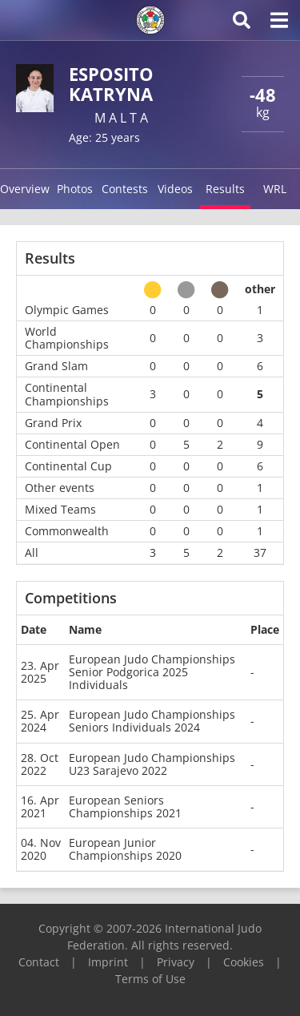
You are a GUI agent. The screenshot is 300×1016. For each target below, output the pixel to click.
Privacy (175, 962)
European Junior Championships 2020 (125, 849)
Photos (75, 188)
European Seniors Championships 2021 (125, 806)
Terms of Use (150, 978)
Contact (38, 962)
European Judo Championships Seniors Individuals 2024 (152, 721)
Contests (125, 188)
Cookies (243, 962)
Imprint (108, 962)
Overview (25, 188)
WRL (274, 188)
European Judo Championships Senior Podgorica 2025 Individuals (152, 671)
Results (225, 188)
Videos (175, 188)
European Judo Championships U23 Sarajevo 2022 (152, 764)
